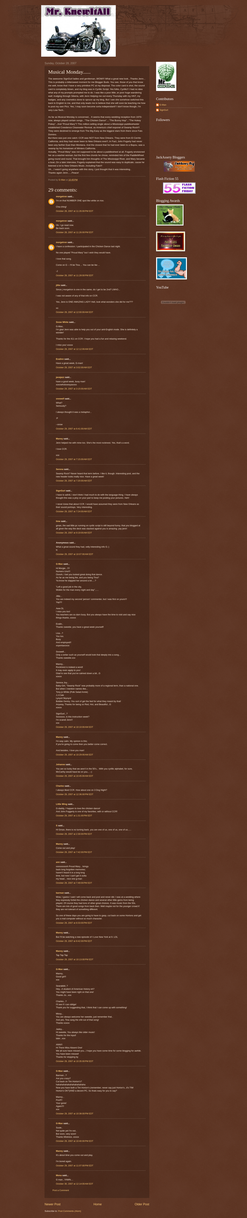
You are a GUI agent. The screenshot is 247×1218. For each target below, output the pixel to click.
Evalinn (60, 359)
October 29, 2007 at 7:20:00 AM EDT (74, 480)
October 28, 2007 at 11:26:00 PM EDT (74, 211)
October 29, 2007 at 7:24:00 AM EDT (74, 511)
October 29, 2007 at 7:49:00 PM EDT (74, 883)
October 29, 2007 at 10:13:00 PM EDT (74, 959)
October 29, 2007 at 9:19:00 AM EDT (74, 532)
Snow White (62, 322)
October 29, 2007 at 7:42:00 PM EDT (74, 852)
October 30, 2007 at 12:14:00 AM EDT (74, 1183)
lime (58, 521)
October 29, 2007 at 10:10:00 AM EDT (74, 727)
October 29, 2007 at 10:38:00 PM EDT (74, 1113)
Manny (59, 438)
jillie (58, 285)
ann (58, 862)
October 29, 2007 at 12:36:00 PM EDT (74, 794)
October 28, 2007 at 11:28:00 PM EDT (74, 275)
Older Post (142, 1204)
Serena (59, 469)
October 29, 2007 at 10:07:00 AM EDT (74, 554)
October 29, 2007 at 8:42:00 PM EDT (74, 941)
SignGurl (60, 490)
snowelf (60, 398)
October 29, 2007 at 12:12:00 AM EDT (74, 349)
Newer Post (53, 1204)
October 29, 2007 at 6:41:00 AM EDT (74, 428)
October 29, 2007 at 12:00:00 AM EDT (74, 312)
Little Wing (61, 804)
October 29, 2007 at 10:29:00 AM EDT (74, 754)
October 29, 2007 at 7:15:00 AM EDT (74, 459)
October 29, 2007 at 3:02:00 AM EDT (74, 367)
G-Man (59, 564)
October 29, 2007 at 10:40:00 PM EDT (74, 1141)
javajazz (60, 377)
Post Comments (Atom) (69, 1211)
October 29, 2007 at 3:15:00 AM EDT (74, 388)
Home (97, 1204)
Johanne (60, 764)
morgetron (61, 196)
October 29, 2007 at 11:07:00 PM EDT (74, 1165)
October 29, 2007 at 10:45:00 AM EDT (74, 776)
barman (60, 893)
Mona (59, 1175)
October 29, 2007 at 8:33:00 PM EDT (74, 923)
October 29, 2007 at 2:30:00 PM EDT (74, 834)
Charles (60, 786)
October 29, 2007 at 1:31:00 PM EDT (74, 815)
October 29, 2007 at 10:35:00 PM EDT (74, 1061)
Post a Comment (60, 1190)
